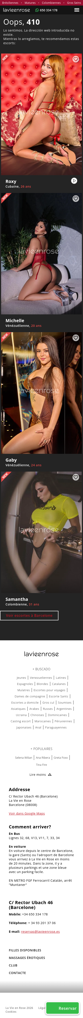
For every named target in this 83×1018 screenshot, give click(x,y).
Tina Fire (41, 765)
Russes (48, 709)
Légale (43, 1008)
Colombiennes (51, 3)
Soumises (64, 702)
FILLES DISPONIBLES (25, 950)
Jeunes (21, 678)
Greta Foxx (61, 758)
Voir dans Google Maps (27, 813)
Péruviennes (63, 721)
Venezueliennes (41, 678)
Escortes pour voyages (50, 690)
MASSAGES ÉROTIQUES (27, 958)
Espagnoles (25, 684)
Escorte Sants (58, 696)
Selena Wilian (23, 758)
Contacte (17, 973)
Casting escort (21, 721)
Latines (61, 678)
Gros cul (48, 702)
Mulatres (23, 690)
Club (13, 965)
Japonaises (23, 727)
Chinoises (37, 715)
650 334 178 (48, 10)
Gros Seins (74, 3)
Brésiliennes (10, 3)
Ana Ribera (43, 758)
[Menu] (77, 10)
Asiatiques (18, 709)
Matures (30, 3)
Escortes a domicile (25, 702)
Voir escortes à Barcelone (29, 615)
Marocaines (43, 721)
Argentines (64, 709)
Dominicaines (57, 715)
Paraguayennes (56, 727)
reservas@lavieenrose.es (40, 931)
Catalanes (59, 684)
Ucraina (21, 715)
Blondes (42, 684)
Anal (38, 727)
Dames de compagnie (30, 696)
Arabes (34, 709)
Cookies (11, 1012)
